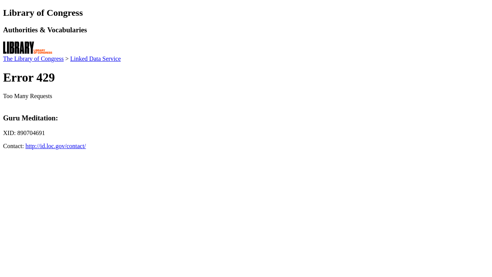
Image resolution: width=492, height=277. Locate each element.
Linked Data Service (95, 58)
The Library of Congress (33, 58)
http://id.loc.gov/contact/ (55, 146)
